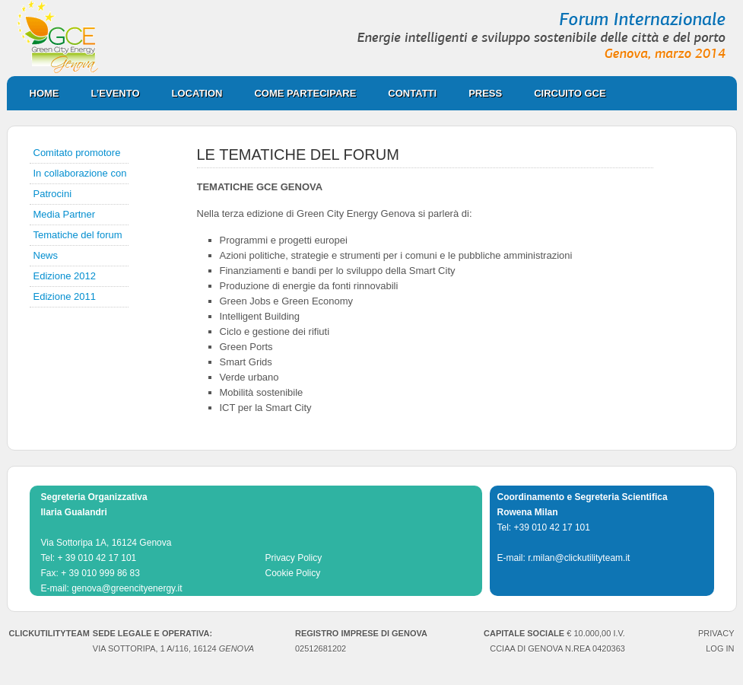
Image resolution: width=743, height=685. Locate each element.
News (46, 255)
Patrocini (52, 193)
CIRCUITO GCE (562, 93)
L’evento (115, 93)
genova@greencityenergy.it (126, 588)
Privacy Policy (293, 558)
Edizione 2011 (64, 296)
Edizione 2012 (64, 276)
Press (477, 93)
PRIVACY (716, 633)
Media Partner (64, 214)
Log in (720, 648)
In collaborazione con (80, 173)
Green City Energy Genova (372, 38)
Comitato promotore (77, 152)
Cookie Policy (293, 573)
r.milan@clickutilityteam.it (579, 558)
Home (44, 93)
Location (190, 93)
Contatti (412, 93)
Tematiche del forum (77, 235)
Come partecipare (297, 93)
